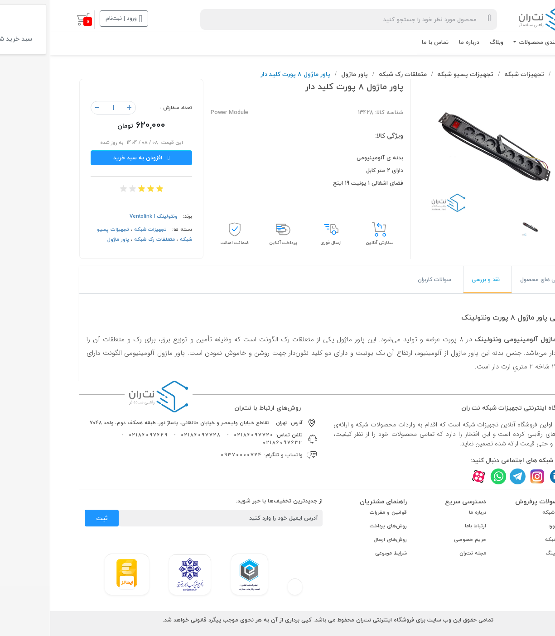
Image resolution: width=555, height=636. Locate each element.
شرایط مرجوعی (341, 553)
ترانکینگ (505, 553)
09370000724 (191, 454)
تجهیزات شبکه (474, 74)
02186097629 (98, 434)
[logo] (497, 19)
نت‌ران (513, 74)
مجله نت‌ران (422, 553)
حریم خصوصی (420, 539)
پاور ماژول (304, 74)
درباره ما (419, 42)
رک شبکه (505, 539)
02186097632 (232, 442)
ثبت (52, 518)
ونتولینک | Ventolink (103, 216)
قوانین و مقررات (338, 512)
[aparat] (428, 476)
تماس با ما (385, 42)
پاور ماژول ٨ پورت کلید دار (245, 74)
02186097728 (150, 434)
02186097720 (203, 434)
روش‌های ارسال (340, 539)
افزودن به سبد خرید (91, 158)
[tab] (493, 279)
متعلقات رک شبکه (352, 74)
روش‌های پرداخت (338, 525)
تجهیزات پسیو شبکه (415, 74)
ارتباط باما (425, 525)
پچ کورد (506, 525)
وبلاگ (446, 42)
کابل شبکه (503, 512)
